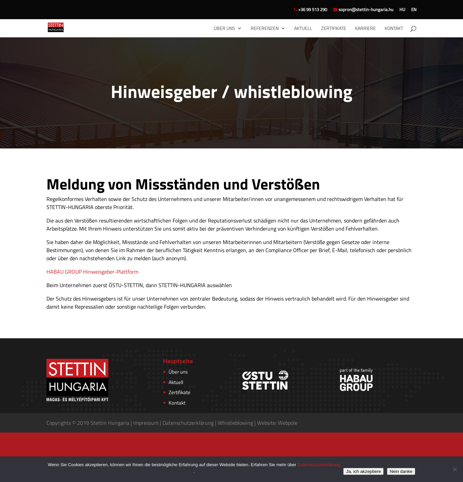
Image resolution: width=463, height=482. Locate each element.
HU (402, 10)
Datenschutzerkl (181, 423)
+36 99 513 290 (310, 10)
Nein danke (401, 471)
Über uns (224, 29)
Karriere (365, 29)
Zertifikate (333, 29)
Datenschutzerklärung (318, 464)
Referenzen (265, 29)
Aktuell (303, 29)
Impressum (146, 423)
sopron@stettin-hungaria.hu (363, 10)
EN (414, 10)
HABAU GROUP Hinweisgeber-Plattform (92, 272)
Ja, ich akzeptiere (363, 471)
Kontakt (394, 29)
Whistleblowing (235, 423)
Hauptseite (178, 362)
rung (208, 423)
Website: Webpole (277, 423)
